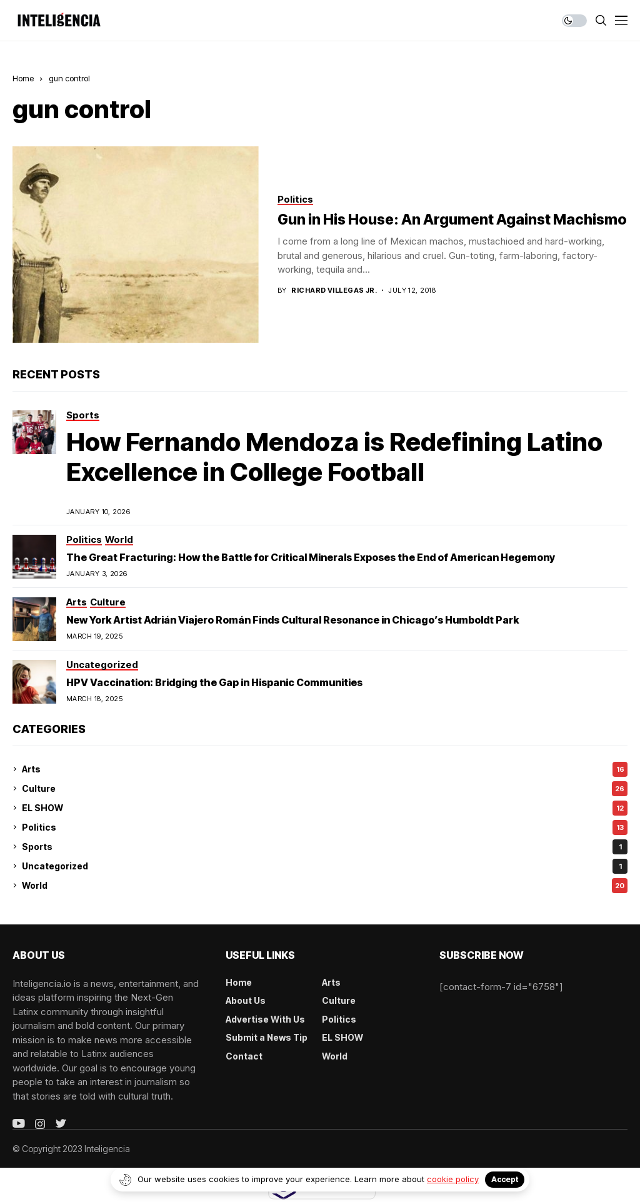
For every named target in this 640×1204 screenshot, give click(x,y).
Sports (325, 846)
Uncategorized (325, 866)
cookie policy (453, 1179)
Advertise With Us (265, 1019)
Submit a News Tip (267, 1037)
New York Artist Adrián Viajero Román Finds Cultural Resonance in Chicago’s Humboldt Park (292, 620)
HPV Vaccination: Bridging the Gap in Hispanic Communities (214, 682)
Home (23, 78)
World (325, 885)
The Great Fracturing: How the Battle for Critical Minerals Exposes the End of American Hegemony (310, 557)
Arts (325, 769)
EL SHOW (325, 808)
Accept (504, 1179)
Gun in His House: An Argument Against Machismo (452, 219)
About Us (246, 1000)
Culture (325, 788)
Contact (244, 1056)
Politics (325, 827)
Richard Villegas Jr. (334, 290)
